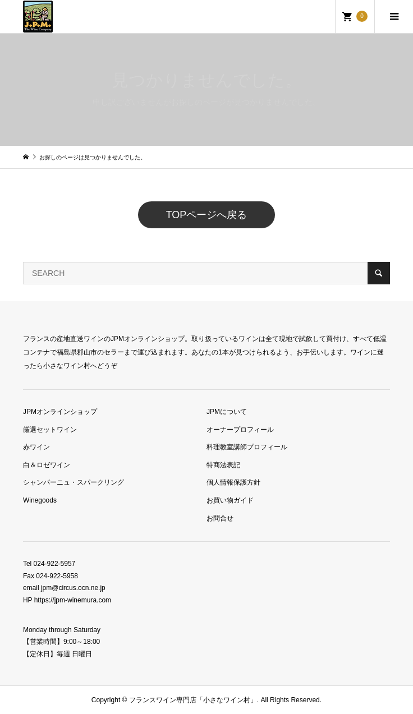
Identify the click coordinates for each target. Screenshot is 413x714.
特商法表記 (223, 465)
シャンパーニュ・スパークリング (73, 482)
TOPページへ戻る (206, 214)
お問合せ (219, 518)
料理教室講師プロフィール (246, 447)
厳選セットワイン (50, 430)
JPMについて (226, 412)
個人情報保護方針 (233, 482)
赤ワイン (36, 447)
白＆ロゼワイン (46, 465)
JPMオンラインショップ (60, 412)
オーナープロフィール (240, 430)
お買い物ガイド (230, 500)
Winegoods (40, 500)
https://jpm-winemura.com (72, 600)
